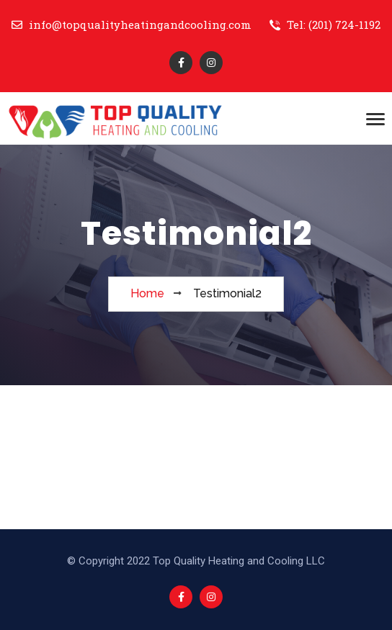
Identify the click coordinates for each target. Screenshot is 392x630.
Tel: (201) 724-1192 (325, 24)
